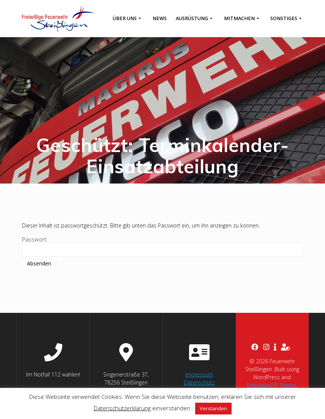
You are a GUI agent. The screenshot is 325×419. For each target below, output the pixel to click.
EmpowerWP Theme (271, 385)
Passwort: (162, 246)
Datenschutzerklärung (122, 408)
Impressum (199, 374)
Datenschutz (199, 382)
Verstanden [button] (213, 408)
